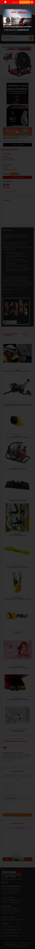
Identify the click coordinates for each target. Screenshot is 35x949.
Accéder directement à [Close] (16, 30)
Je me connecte (24, 2)
